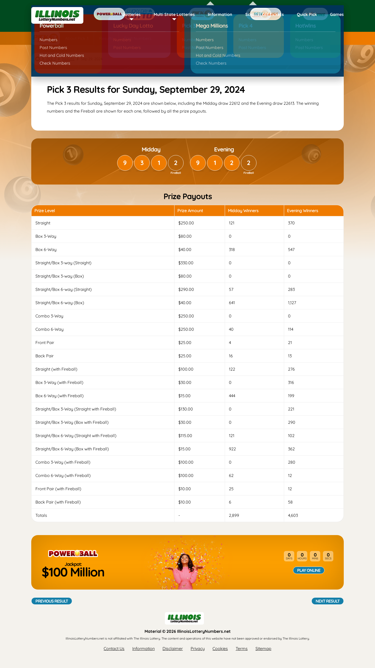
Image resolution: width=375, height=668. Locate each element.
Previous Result (51, 601)
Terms (242, 648)
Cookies (220, 648)
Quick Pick (307, 14)
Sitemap (263, 648)
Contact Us (114, 648)
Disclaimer (172, 648)
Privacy (198, 648)
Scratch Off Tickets (264, 14)
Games (337, 14)
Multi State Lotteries (174, 14)
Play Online (308, 570)
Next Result (328, 601)
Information (220, 14)
